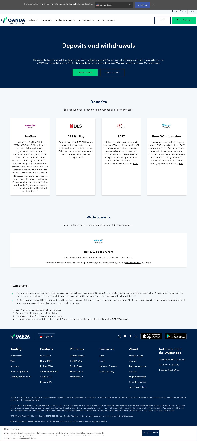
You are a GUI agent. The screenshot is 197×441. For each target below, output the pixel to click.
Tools (12, 361)
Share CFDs (46, 361)
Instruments (16, 356)
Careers (133, 372)
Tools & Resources (65, 20)
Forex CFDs (45, 356)
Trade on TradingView (169, 370)
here (135, 164)
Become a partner (138, 366)
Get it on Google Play (169, 365)
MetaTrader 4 (76, 372)
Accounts (14, 366)
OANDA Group (136, 356)
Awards (132, 361)
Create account (85, 73)
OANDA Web (76, 361)
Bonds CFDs (46, 382)
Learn (102, 361)
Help (102, 356)
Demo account (112, 73)
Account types (87, 20)
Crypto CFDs (46, 377)
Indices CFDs (46, 366)
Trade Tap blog (107, 372)
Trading (32, 20)
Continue (142, 4)
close (153, 4)
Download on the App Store (172, 360)
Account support (107, 20)
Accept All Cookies (151, 433)
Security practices (137, 382)
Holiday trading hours (20, 377)
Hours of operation (19, 372)
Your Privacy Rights (137, 387)
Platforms (47, 20)
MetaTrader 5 (76, 377)
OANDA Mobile (77, 356)
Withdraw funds (133, 263)
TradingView (76, 366)
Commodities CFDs (49, 372)
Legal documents (137, 377)
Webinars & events (108, 366)
